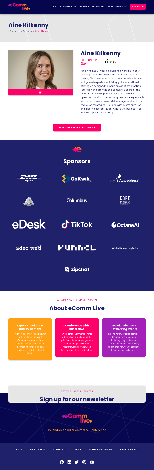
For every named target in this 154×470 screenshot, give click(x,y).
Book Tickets (38, 449)
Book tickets (138, 7)
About (54, 7)
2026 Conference (68, 7)
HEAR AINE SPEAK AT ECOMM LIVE (77, 127)
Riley (83, 63)
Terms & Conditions (100, 449)
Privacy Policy (129, 449)
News (110, 7)
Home (19, 449)
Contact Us (121, 7)
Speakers (27, 31)
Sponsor (84, 7)
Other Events (97, 7)
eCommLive (14, 31)
